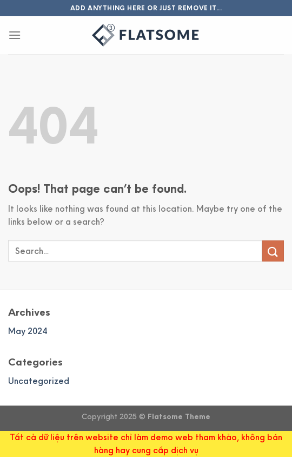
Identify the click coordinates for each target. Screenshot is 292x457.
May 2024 (27, 331)
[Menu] (14, 35)
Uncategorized (38, 381)
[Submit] (273, 251)
